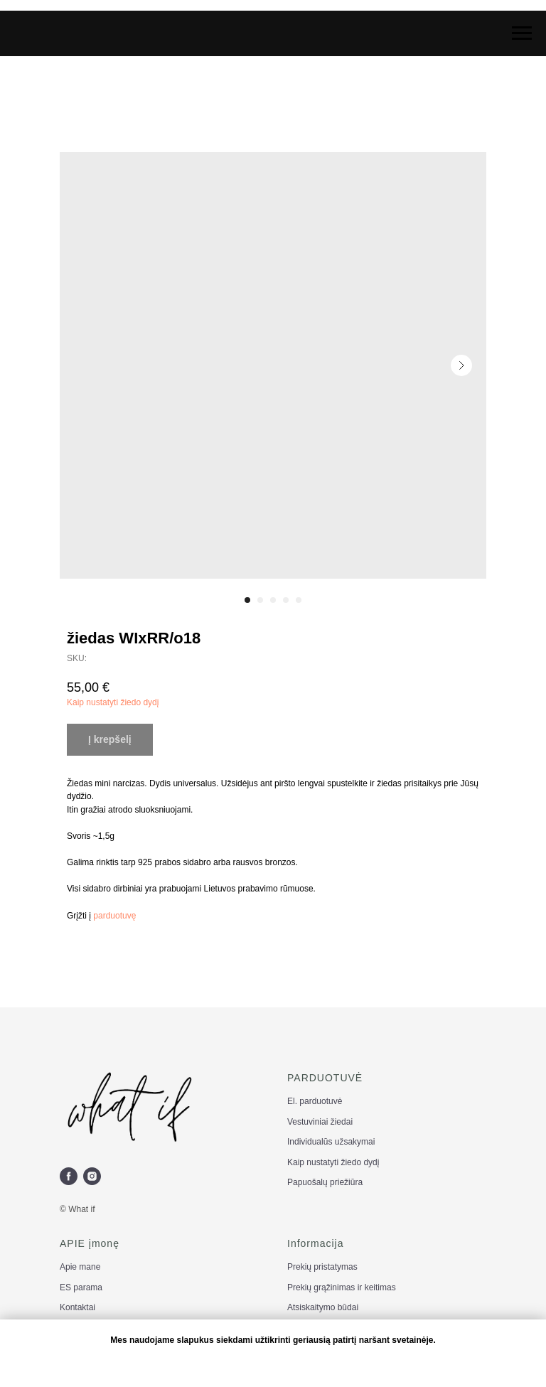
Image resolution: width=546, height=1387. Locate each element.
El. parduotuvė (314, 1101)
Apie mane (80, 1267)
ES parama (81, 1287)
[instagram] (92, 1176)
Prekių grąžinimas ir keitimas (341, 1287)
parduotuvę (114, 916)
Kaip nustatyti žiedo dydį (113, 702)
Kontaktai (77, 1307)
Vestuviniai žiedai (320, 1122)
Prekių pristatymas (322, 1267)
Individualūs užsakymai (331, 1142)
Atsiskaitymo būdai (322, 1307)
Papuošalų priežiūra (325, 1182)
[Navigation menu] (522, 33)
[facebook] (68, 1176)
